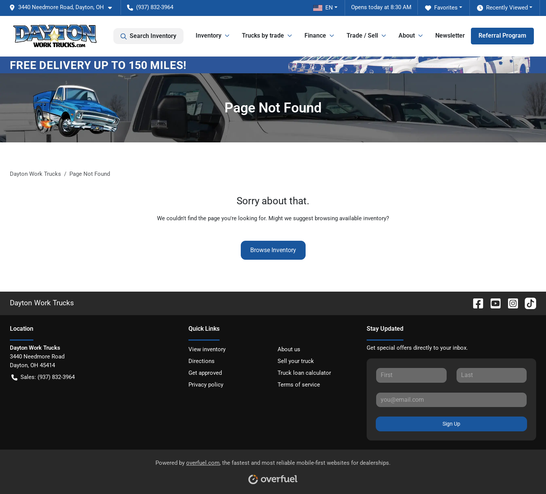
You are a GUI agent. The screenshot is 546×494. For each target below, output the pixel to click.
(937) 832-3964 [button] (150, 7)
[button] (63, 7)
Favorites (441, 7)
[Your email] (451, 399)
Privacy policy (205, 384)
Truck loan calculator (304, 372)
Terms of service (299, 384)
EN (323, 7)
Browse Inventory (273, 250)
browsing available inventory (350, 218)
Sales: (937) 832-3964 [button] (43, 377)
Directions (201, 361)
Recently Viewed (502, 7)
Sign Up (451, 424)
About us (289, 349)
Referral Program (502, 35)
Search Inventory (148, 36)
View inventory (207, 349)
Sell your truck (296, 361)
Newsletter (450, 35)
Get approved (205, 372)
